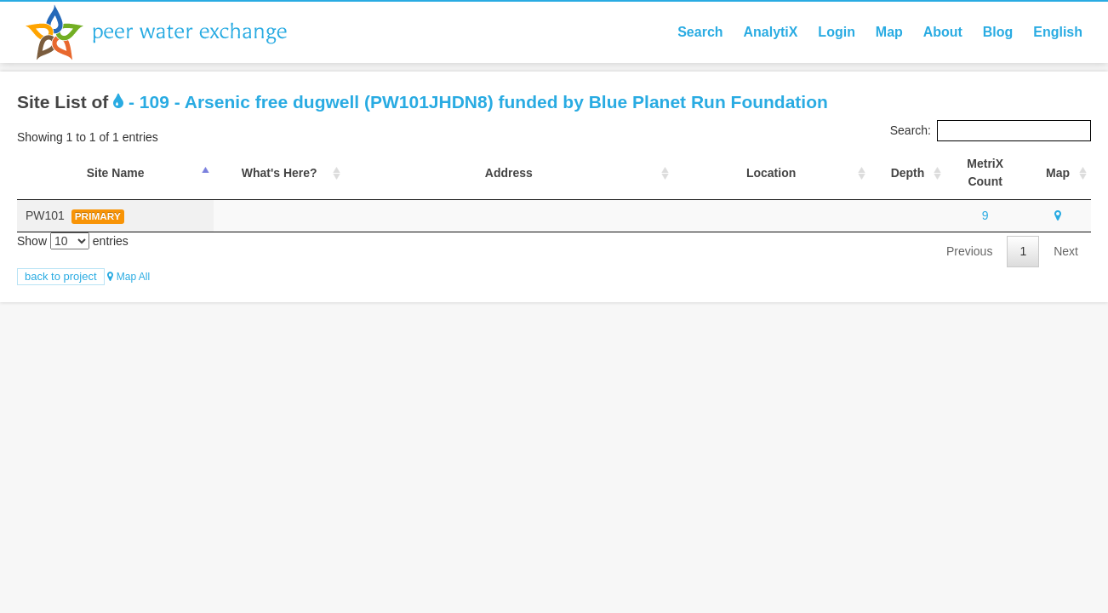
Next (1066, 251)
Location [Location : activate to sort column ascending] (771, 173)
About (942, 32)
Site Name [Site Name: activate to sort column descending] (116, 173)
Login (836, 32)
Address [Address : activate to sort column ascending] (509, 173)
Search (699, 32)
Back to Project (61, 276)
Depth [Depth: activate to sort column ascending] (908, 173)
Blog (998, 32)
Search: (990, 130)
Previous (969, 251)
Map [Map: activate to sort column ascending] (1058, 173)
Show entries (73, 241)
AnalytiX (770, 32)
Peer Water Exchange (170, 32)
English (1057, 32)
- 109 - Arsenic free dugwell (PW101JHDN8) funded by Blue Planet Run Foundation (470, 102)
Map (889, 32)
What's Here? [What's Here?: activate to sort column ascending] (279, 173)
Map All (128, 277)
